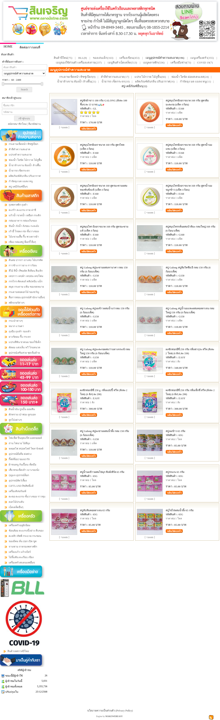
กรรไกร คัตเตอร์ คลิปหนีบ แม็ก (25, 281)
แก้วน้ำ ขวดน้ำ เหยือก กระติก (25, 215)
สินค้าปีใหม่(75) (63, 57)
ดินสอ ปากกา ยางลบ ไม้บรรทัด (26, 260)
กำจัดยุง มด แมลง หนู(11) (195, 81)
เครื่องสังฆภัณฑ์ (17, 491)
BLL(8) (82, 57)
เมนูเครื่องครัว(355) (202, 57)
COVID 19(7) (205, 62)
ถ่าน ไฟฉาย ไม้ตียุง (19, 443)
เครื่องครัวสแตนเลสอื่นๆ (22, 562)
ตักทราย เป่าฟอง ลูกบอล (22, 414)
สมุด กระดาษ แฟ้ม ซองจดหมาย (26, 286)
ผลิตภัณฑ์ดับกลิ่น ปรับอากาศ (25, 175)
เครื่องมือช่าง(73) (181, 62)
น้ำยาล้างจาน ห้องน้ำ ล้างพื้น (25, 165)
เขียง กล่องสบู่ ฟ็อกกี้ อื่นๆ (22, 241)
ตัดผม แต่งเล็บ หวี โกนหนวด (24, 347)
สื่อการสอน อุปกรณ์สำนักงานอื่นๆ (27, 297)
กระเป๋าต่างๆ (16, 320)
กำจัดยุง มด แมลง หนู (21, 181)
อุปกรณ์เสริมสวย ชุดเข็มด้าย (24, 352)
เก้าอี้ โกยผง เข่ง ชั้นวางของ (24, 231)
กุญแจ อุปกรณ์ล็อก (19, 475)
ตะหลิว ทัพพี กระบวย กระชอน (25, 535)
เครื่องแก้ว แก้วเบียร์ (20, 551)
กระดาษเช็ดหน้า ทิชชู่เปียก (23, 144)
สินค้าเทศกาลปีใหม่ (18, 651)
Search (24, 89)
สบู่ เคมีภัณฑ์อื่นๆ (18, 186)
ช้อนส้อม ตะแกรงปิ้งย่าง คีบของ (26, 530)
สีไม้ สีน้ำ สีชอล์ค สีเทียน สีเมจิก (26, 270)
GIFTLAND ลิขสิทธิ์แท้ (21, 485)
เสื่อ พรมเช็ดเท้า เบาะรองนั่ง (24, 469)
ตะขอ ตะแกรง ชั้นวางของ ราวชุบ (27, 496)
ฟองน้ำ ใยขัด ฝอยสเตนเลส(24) (190, 76)
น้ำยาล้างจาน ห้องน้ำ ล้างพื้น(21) (76, 81)
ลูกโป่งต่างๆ (15, 419)
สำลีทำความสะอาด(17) (115, 76)
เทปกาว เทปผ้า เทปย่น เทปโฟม (26, 276)
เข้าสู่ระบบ (24, 118)
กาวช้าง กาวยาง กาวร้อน (23, 265)
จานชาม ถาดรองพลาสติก (23, 546)
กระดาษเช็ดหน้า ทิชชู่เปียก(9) (77, 76)
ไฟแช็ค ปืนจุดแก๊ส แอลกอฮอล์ (25, 437)
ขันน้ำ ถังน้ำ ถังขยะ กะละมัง (24, 226)
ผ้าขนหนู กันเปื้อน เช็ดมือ (22, 464)
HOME (8, 46)
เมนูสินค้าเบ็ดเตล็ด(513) (122, 62)
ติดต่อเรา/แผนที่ (30, 47)
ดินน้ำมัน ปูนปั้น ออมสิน (22, 409)
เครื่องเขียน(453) (129, 57)
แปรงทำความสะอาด (20, 154)
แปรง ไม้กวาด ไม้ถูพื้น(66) (150, 76)
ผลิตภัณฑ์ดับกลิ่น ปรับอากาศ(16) (155, 81)
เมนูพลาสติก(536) (154, 62)
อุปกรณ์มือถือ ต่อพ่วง (20, 453)
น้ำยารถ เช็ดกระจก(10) (115, 81)
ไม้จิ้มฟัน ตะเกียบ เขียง (21, 557)
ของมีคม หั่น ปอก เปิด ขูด (23, 541)
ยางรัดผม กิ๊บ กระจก (20, 336)
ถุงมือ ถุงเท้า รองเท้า (20, 331)
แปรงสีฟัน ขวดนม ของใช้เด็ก (25, 342)
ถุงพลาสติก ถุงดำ (18, 204)
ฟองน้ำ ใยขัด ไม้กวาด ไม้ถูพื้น (25, 159)
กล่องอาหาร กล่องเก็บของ (23, 220)
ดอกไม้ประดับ (16, 501)
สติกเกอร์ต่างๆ (16, 302)
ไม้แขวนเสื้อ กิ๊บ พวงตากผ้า (24, 236)
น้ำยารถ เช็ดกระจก (19, 170)
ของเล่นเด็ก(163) (103, 57)
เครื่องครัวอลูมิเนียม (19, 525)
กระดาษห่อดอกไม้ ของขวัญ (24, 292)
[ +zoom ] (64, 127)
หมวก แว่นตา (16, 326)
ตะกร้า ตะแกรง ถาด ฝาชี (22, 210)
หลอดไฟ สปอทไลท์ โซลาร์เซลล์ (26, 448)
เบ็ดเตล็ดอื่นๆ (16, 507)
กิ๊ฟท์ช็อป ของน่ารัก (19, 459)
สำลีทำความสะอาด (19, 149)
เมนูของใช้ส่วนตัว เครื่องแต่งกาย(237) (79, 62)
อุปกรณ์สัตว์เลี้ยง (18, 480)
